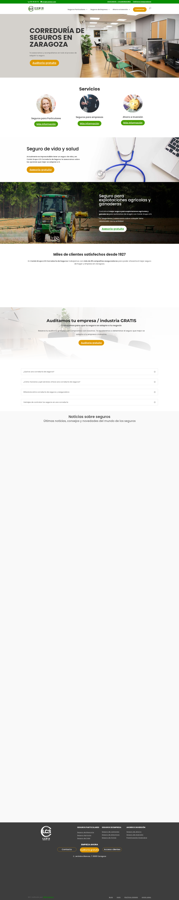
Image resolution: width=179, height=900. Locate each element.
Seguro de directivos (111, 835)
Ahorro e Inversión (120, 10)
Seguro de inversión (134, 835)
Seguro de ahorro (133, 832)
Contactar (139, 9)
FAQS (119, 897)
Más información (46, 124)
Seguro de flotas (109, 838)
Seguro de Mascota (85, 833)
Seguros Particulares (76, 10)
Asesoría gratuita (40, 170)
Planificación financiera (136, 838)
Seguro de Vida (83, 838)
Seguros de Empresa (99, 10)
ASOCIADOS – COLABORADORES (119, 2)
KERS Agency (48, 897)
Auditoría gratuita (45, 63)
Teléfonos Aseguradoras (142, 2)
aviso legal (146, 897)
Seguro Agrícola (84, 835)
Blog (111, 897)
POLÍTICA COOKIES (131, 897)
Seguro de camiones (110, 832)
